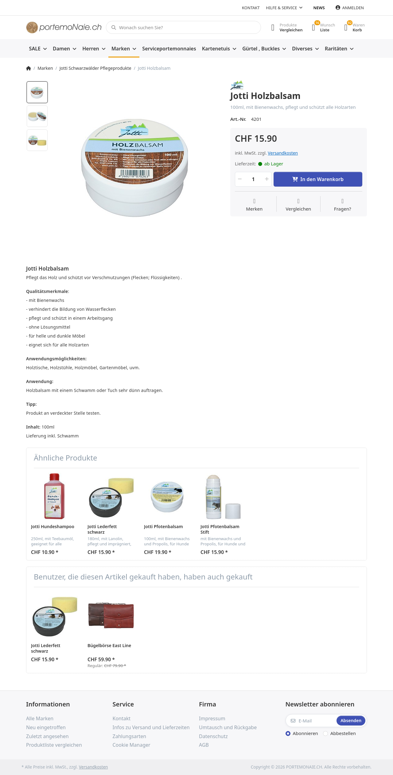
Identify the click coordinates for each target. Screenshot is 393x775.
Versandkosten (283, 153)
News (319, 7)
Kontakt (251, 7)
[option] (137, 164)
